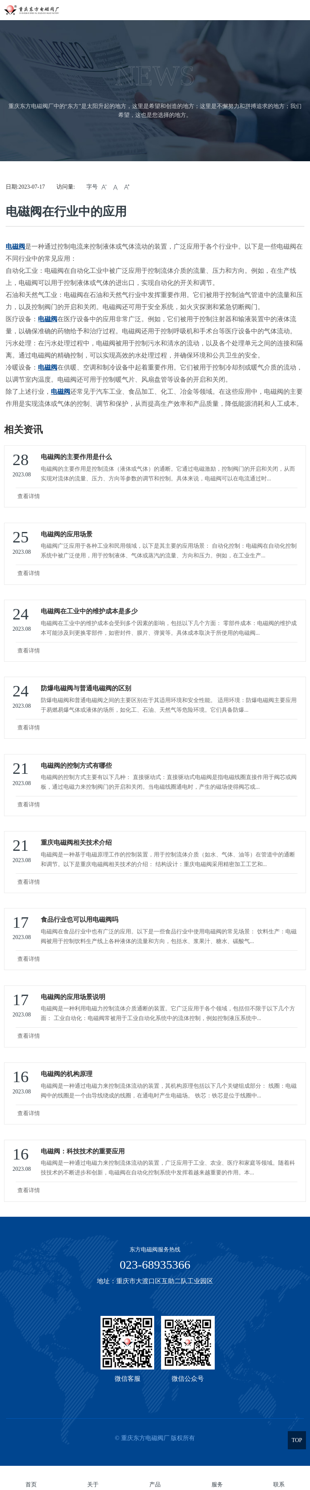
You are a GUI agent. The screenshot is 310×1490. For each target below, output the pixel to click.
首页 (31, 1485)
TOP (296, 1440)
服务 (217, 1485)
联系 (279, 1485)
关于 (92, 1485)
